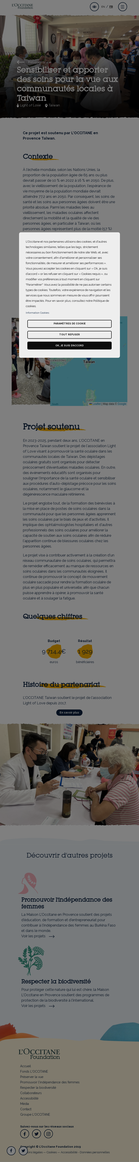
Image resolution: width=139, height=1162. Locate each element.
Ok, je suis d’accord (69, 345)
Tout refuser (69, 334)
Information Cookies (37, 312)
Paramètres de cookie (70, 323)
